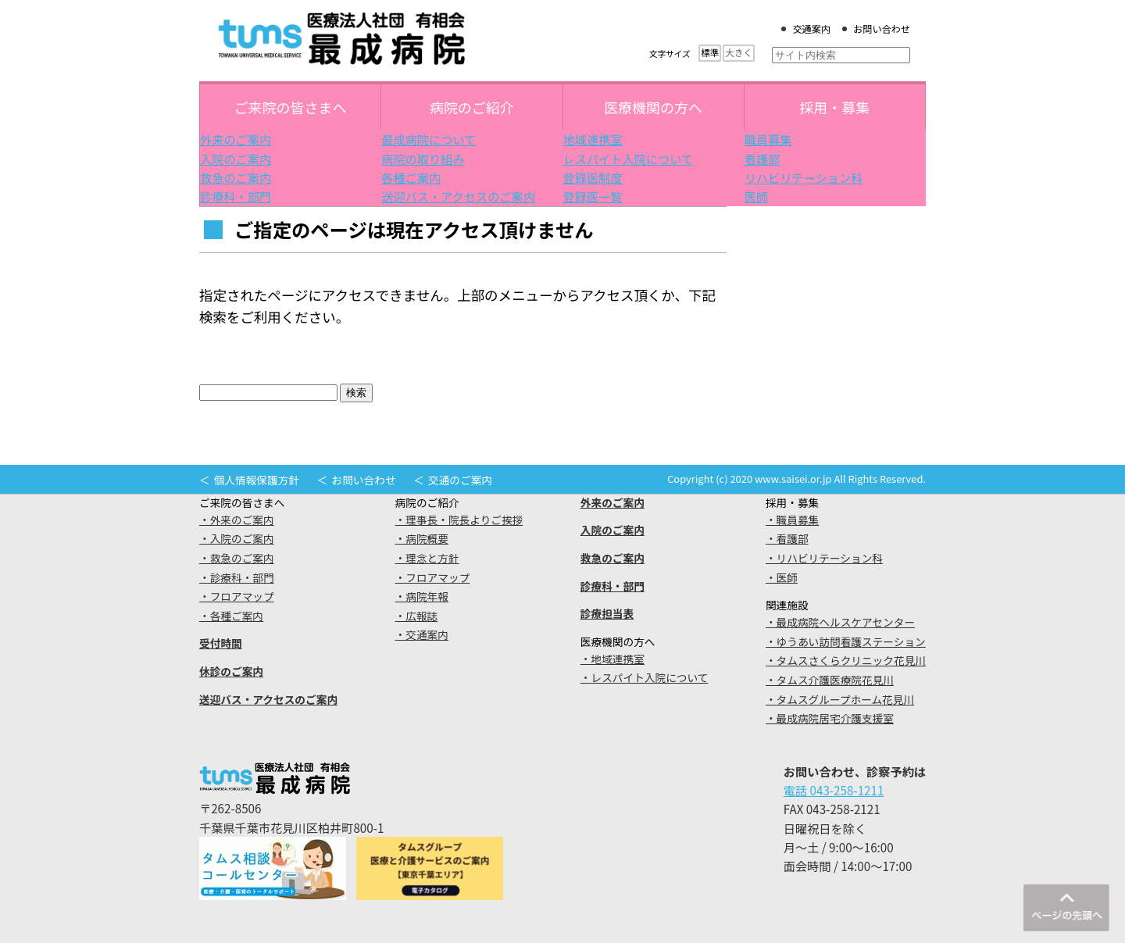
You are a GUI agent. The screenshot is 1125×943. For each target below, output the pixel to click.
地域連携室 (593, 139)
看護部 (762, 158)
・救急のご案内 (236, 558)
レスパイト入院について (628, 158)
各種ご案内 (411, 177)
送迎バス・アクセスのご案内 (458, 196)
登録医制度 (593, 177)
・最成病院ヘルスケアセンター (840, 622)
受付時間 (220, 643)
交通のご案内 (460, 480)
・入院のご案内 (236, 538)
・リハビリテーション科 (824, 558)
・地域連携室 (612, 658)
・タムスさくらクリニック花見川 (846, 660)
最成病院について (428, 139)
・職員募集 (792, 519)
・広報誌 (416, 615)
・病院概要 (421, 538)
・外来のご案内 (236, 519)
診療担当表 (607, 613)
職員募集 (768, 139)
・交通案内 (421, 634)
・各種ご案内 (231, 615)
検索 (356, 392)
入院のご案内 (235, 158)
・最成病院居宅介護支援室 (830, 718)
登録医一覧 (593, 196)
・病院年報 (421, 596)
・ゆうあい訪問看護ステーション (846, 641)
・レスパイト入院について (644, 677)
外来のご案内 (235, 139)
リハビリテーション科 (804, 177)
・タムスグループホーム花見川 (840, 699)
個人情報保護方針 (256, 480)
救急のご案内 (235, 177)
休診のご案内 (231, 671)
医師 (756, 196)
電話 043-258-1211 (834, 789)
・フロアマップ (236, 596)
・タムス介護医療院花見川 (830, 680)
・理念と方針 (427, 558)
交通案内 (811, 29)
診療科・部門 (235, 196)
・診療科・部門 (236, 577)
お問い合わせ (881, 29)
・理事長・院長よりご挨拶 (459, 519)
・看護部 (787, 538)
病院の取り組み (422, 158)
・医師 (782, 577)
